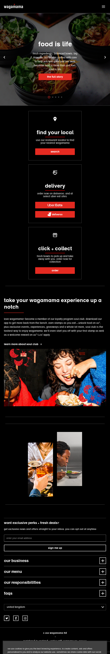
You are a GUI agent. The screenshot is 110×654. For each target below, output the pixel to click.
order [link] (55, 270)
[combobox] (55, 607)
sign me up (55, 547)
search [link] (55, 151)
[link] (55, 205)
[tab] (49, 97)
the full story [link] (55, 76)
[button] (103, 6)
